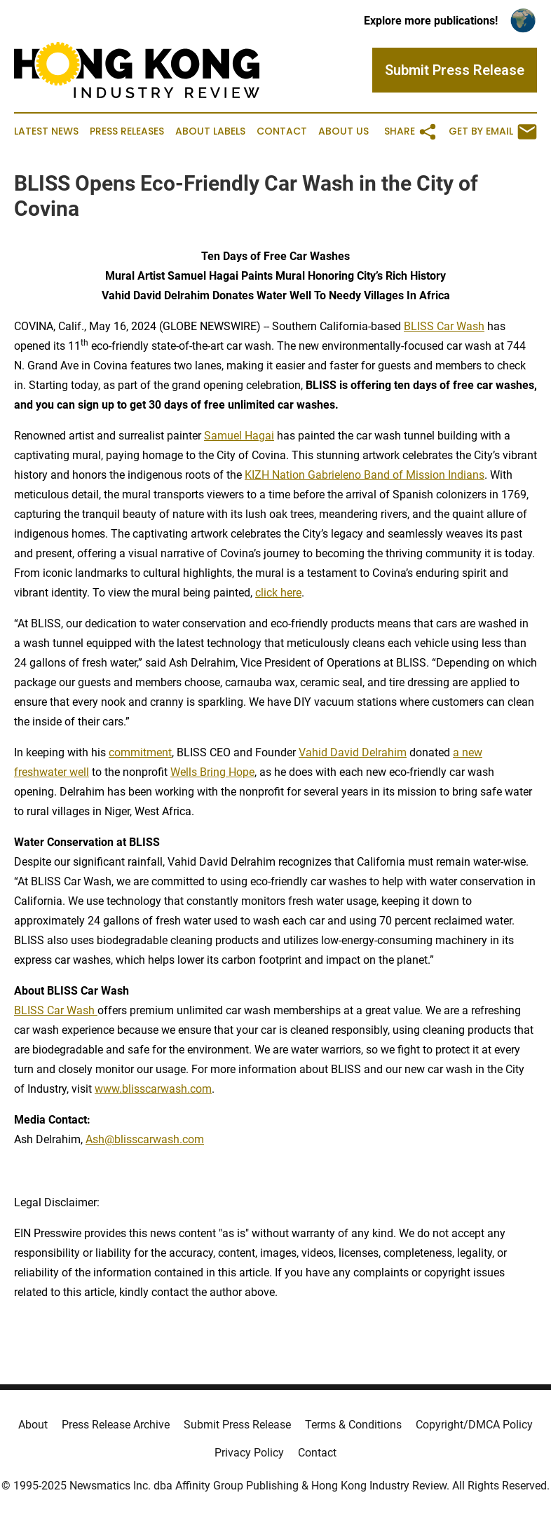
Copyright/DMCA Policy (474, 1424)
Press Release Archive (116, 1424)
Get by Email (493, 132)
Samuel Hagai (239, 435)
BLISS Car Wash (444, 326)
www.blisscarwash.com (153, 1089)
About (33, 1424)
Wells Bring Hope (212, 772)
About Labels (210, 131)
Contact (282, 131)
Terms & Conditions (353, 1424)
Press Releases (127, 131)
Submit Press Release (237, 1424)
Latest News (46, 131)
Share (410, 132)
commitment (140, 752)
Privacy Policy (249, 1452)
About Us (343, 131)
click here (278, 592)
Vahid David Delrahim (353, 752)
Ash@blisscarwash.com (145, 1139)
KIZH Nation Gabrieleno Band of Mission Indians (364, 475)
